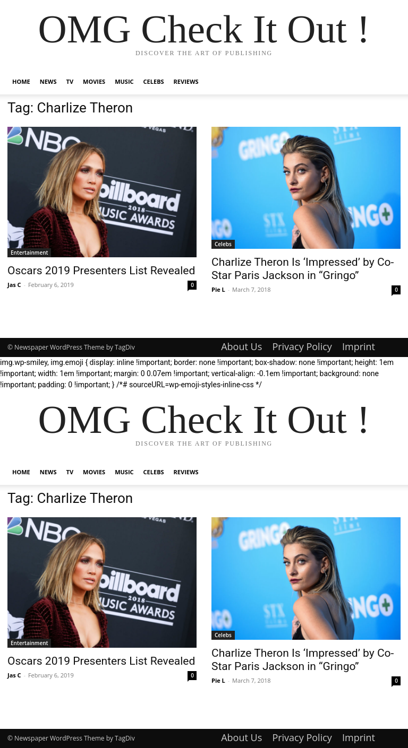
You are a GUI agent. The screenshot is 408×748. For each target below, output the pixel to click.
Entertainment (29, 252)
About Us (241, 346)
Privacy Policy (302, 346)
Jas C (14, 285)
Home (21, 81)
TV (70, 81)
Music (124, 81)
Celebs (153, 81)
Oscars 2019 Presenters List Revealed (101, 270)
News (48, 81)
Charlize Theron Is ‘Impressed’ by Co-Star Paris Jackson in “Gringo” (302, 269)
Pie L (218, 289)
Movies (94, 81)
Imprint (358, 346)
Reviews (186, 81)
